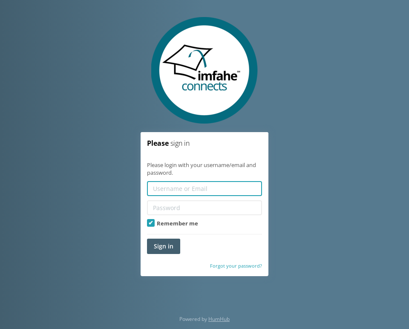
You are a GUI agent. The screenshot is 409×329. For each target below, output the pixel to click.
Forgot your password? (236, 266)
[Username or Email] (204, 188)
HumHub (219, 319)
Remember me (172, 223)
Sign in (163, 246)
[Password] (204, 207)
